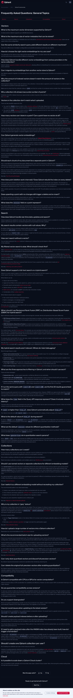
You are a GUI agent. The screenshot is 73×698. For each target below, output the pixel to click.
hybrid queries (67, 123)
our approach (4, 306)
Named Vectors (10, 481)
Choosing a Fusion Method (15, 342)
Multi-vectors (6, 289)
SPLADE (20, 287)
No (47, 673)
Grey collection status (12, 525)
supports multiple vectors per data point (20, 65)
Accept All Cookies (63, 693)
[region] (36, 693)
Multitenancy (39, 460)
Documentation (4, 7)
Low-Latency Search (16, 266)
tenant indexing (32, 653)
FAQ (12, 7)
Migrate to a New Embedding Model (15, 500)
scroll (53, 131)
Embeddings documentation (50, 155)
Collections (29, 19)
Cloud (63, 19)
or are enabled (36, 510)
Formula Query (20, 330)
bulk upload (26, 531)
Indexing (8, 266)
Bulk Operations (10, 555)
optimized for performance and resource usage (48, 39)
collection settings (32, 106)
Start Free (36, 685)
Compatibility (46, 19)
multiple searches (19, 292)
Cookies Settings (50, 693)
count (4, 96)
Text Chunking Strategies (13, 176)
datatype (16, 110)
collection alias (28, 492)
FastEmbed (56, 153)
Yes (40, 673)
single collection (48, 649)
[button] (66, 2)
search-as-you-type (25, 285)
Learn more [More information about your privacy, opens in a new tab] (5, 695)
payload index (8, 249)
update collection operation (16, 522)
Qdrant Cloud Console (43, 150)
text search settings (32, 355)
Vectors (4, 19)
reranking (39, 366)
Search (16, 19)
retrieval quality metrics (58, 338)
